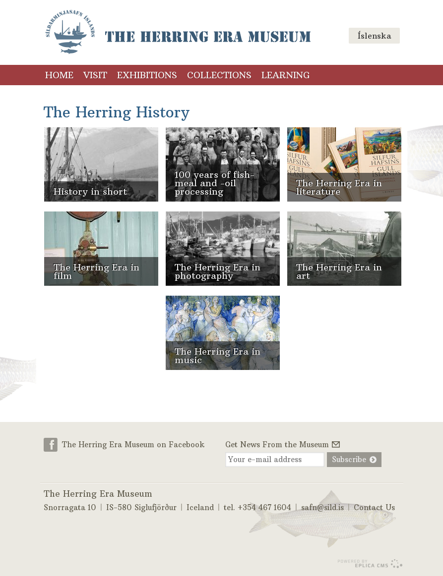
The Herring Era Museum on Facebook (133, 444)
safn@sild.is (322, 507)
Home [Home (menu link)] (59, 75)
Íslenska (374, 36)
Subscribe (349, 459)
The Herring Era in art (339, 271)
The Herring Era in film (96, 271)
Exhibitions (147, 75)
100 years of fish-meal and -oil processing (214, 183)
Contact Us (374, 507)
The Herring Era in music (217, 356)
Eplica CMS (369, 564)
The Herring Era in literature (339, 187)
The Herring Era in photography (217, 271)
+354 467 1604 (264, 507)
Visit (95, 75)
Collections (219, 75)
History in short (90, 191)
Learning (285, 75)
